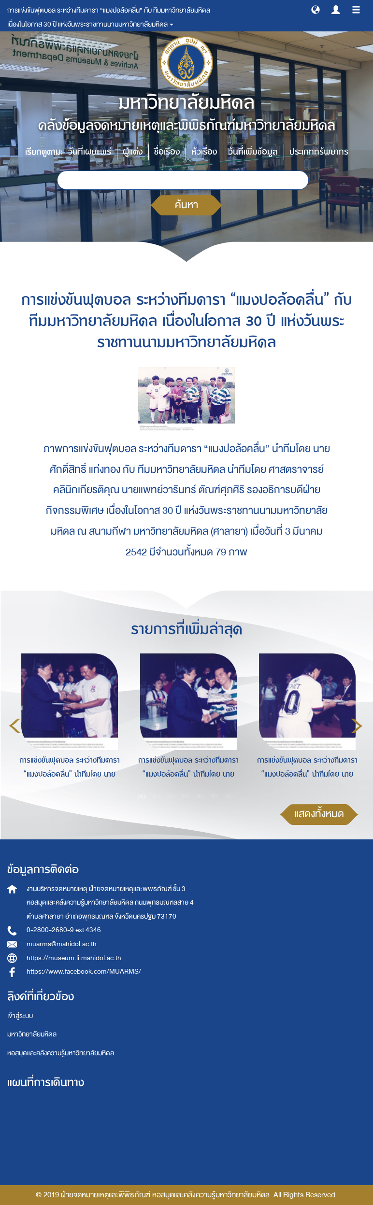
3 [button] (171, 796)
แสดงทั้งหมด (319, 814)
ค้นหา (186, 205)
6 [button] (215, 796)
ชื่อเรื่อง (167, 151)
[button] (315, 9)
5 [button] (200, 796)
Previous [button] (15, 726)
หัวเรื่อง (204, 151)
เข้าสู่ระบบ (20, 1016)
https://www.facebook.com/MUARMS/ (84, 971)
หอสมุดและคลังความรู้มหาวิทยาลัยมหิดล (60, 1053)
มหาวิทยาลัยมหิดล (32, 1034)
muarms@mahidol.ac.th (62, 944)
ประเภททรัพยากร (318, 151)
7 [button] (229, 796)
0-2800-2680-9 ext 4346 (64, 930)
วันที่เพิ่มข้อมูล (253, 151)
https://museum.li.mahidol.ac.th (74, 958)
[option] (67, 724)
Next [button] (356, 726)
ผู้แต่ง (133, 151)
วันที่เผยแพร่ (89, 151)
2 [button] (157, 796)
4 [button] (186, 796)
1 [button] (142, 796)
